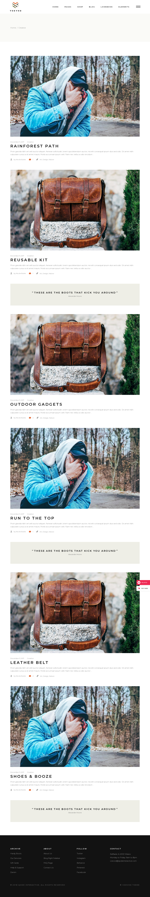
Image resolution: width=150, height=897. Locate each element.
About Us (48, 853)
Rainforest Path (34, 146)
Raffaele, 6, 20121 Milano (120, 854)
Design (45, 160)
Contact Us (48, 867)
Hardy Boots (15, 853)
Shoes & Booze (31, 776)
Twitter (80, 853)
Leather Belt (29, 662)
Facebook (81, 872)
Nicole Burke (21, 159)
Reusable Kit (29, 260)
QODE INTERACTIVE (28, 885)
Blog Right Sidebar (52, 858)
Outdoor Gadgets (36, 404)
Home (13, 28)
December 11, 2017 (17, 142)
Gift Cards (14, 863)
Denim (13, 872)
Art (41, 160)
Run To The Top (32, 518)
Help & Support (17, 867)
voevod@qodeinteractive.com (123, 861)
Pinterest (81, 867)
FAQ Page (48, 863)
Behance (81, 863)
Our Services (15, 858)
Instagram (81, 858)
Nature (51, 160)
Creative (30, 142)
